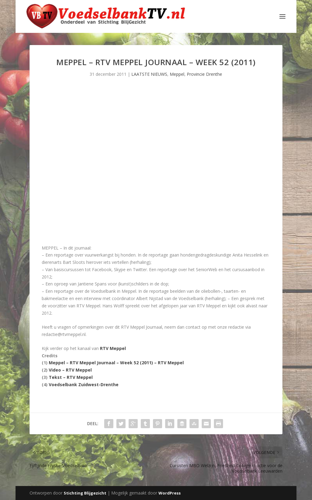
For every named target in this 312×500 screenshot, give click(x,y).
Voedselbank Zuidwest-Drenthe (84, 384)
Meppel (177, 74)
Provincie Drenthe (204, 74)
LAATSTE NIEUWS (149, 74)
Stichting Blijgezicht (85, 493)
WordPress (169, 493)
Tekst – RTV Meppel (71, 377)
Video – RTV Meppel (70, 370)
